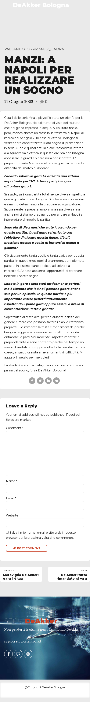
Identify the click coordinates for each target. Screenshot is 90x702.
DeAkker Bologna (41, 5)
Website (12, 519)
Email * (11, 501)
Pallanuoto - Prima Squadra (34, 49)
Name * (11, 484)
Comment (14, 428)
